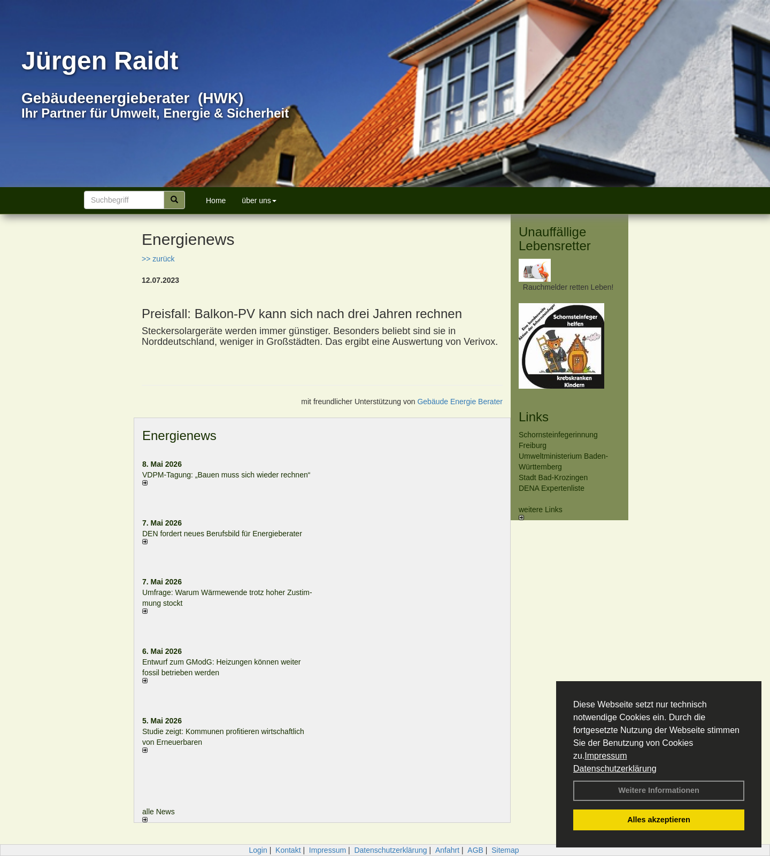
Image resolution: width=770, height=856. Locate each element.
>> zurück (158, 259)
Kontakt (288, 850)
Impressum (605, 755)
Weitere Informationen (658, 790)
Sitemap (505, 850)
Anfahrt (447, 850)
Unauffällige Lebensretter (555, 239)
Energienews (179, 435)
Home (216, 200)
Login (258, 850)
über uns (259, 200)
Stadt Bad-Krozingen (553, 477)
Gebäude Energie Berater (460, 401)
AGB (475, 850)
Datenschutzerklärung (615, 768)
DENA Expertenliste (551, 488)
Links (534, 417)
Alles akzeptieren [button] (658, 819)
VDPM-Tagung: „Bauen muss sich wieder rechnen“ (226, 475)
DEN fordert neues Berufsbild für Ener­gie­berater (222, 533)
